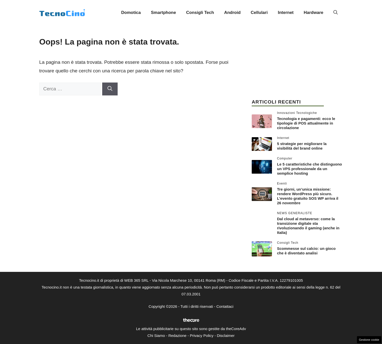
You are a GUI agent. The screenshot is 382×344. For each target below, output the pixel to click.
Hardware (313, 12)
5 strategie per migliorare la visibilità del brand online (302, 145)
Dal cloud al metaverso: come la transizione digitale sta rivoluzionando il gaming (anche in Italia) (308, 226)
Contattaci (225, 306)
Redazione (177, 335)
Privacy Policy (201, 335)
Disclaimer (226, 335)
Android (232, 12)
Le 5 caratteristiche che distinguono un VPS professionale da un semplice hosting (309, 168)
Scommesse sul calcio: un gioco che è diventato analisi (306, 250)
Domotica (131, 12)
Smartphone (163, 12)
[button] (335, 12)
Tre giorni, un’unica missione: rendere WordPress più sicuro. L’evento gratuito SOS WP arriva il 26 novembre (307, 196)
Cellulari (259, 12)
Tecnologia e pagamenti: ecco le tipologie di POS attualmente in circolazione (306, 123)
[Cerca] (110, 89)
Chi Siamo (156, 335)
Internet (285, 12)
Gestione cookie (369, 339)
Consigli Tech (200, 12)
